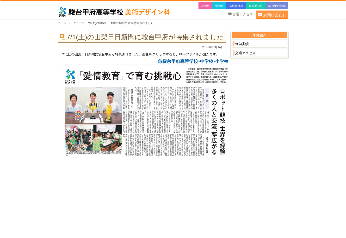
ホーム (62, 23)
